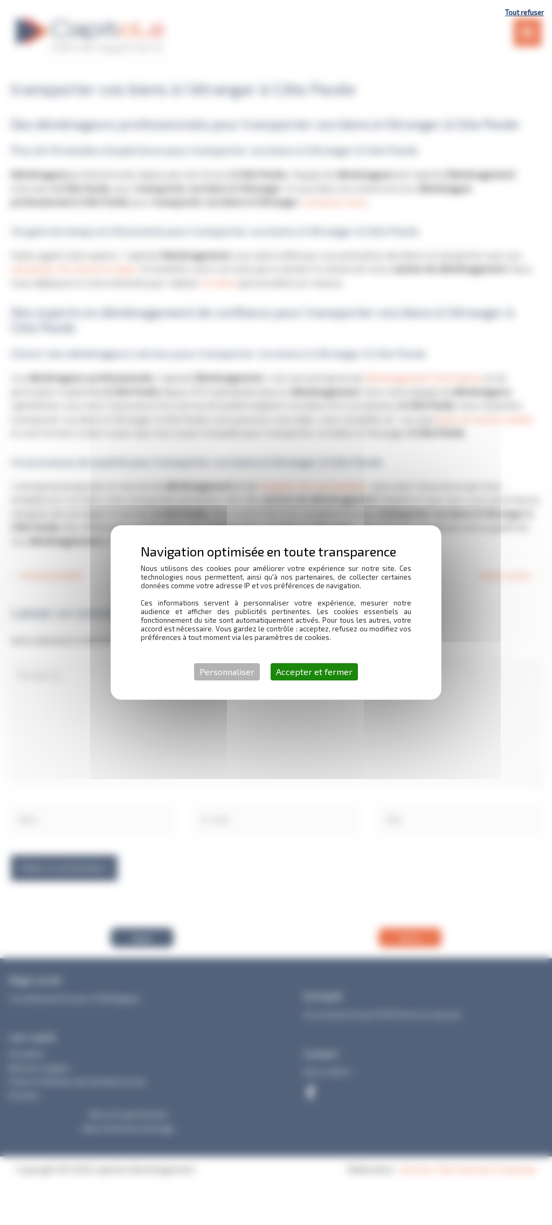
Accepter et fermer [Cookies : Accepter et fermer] (314, 671)
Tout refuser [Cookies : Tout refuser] (524, 12)
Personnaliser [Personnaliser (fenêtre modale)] (226, 671)
